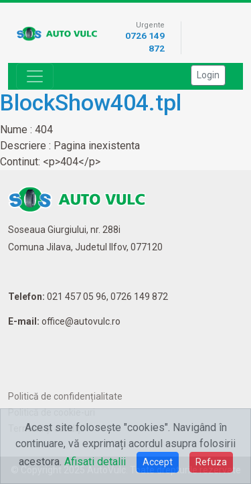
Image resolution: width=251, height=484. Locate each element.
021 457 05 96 (76, 296)
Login (208, 75)
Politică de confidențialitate (65, 396)
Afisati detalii (95, 461)
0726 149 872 (139, 296)
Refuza (211, 462)
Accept (158, 462)
